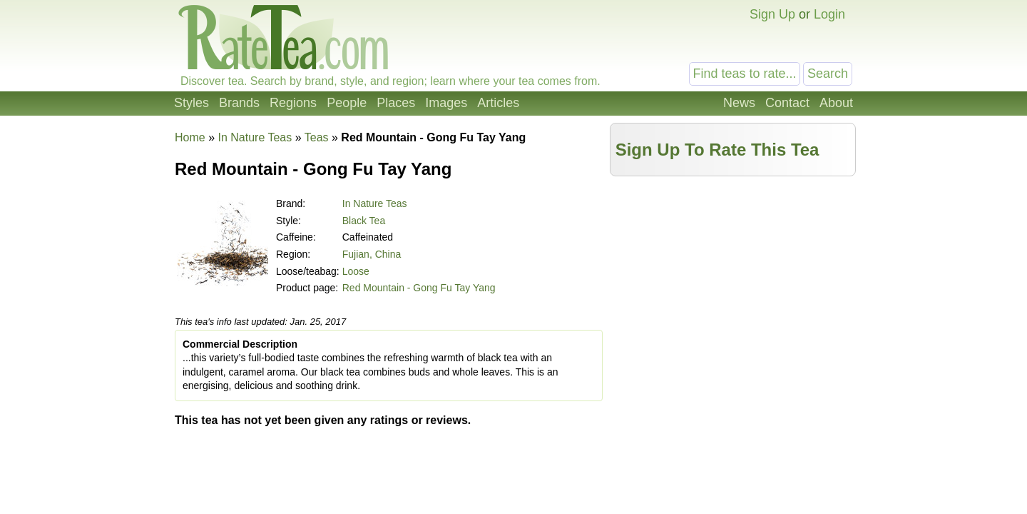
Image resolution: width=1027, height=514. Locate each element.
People (347, 103)
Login (829, 14)
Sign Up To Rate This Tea (717, 149)
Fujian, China (372, 254)
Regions (293, 103)
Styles (191, 103)
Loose (355, 271)
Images (446, 103)
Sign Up (772, 14)
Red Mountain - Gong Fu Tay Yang (419, 287)
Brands (239, 103)
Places (396, 103)
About (836, 103)
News (739, 103)
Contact (787, 103)
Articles (498, 103)
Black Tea (363, 220)
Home (190, 137)
